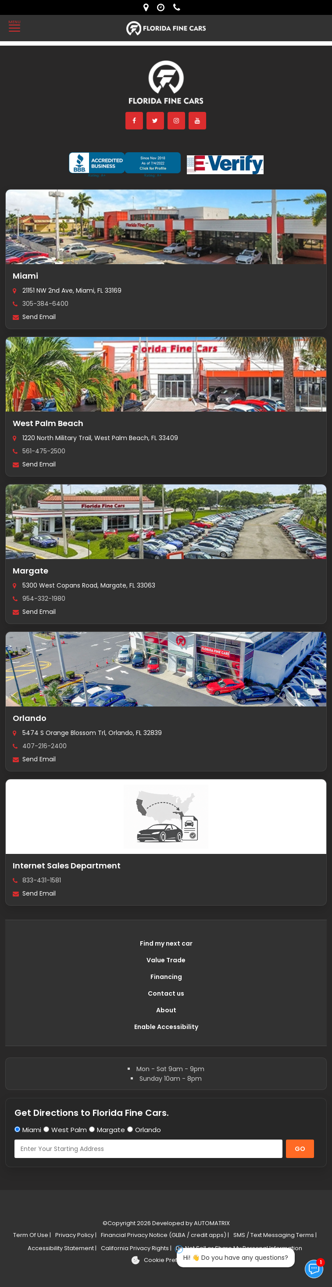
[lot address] (148, 7)
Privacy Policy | (75, 1235)
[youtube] (198, 120)
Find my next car (166, 943)
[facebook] (134, 120)
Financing (166, 976)
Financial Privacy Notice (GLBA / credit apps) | (165, 1235)
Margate (30, 570)
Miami (25, 275)
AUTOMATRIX (211, 1223)
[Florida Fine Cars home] (166, 86)
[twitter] (155, 120)
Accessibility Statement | (62, 1248)
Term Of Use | (32, 1235)
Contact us (166, 993)
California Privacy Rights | (136, 1248)
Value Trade (166, 960)
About (166, 1010)
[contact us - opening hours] (163, 7)
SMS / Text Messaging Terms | (275, 1235)
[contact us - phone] (179, 7)
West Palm (69, 1129)
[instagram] (177, 120)
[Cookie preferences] (166, 1260)
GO (300, 1148)
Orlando (29, 718)
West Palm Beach (48, 423)
